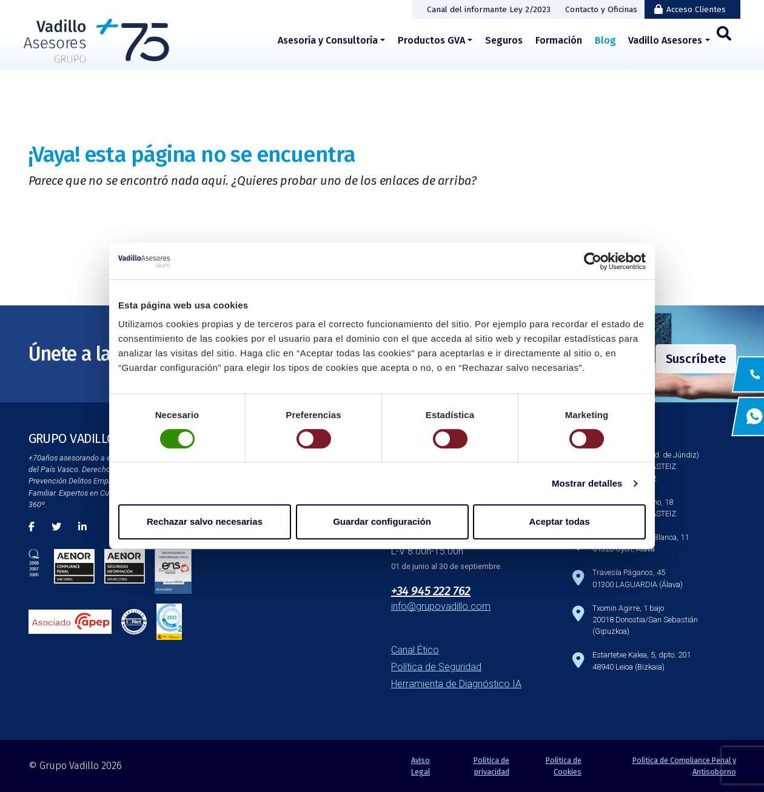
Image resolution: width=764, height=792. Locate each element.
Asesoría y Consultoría (328, 40)
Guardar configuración (382, 521)
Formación (558, 40)
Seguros (504, 40)
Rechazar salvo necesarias (205, 521)
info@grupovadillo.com (441, 606)
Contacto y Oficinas (601, 9)
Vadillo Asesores (665, 40)
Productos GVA (431, 40)
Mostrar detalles (587, 483)
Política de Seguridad (436, 667)
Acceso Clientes (696, 9)
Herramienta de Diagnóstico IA (456, 684)
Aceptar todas (559, 521)
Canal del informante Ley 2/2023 (489, 9)
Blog (605, 40)
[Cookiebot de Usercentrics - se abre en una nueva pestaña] (593, 261)
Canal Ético (415, 650)
